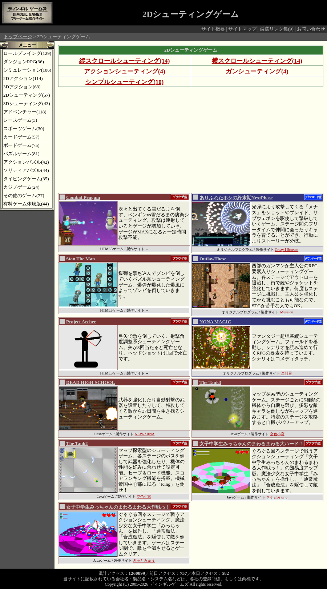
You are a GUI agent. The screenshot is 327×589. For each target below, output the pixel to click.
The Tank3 (210, 382)
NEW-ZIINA (145, 434)
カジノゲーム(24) (21, 187)
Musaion (286, 312)
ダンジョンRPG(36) (23, 61)
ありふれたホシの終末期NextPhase (236, 197)
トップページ (18, 36)
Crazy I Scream (287, 250)
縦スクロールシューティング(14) (124, 60)
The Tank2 (77, 443)
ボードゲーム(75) (21, 145)
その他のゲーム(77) (23, 195)
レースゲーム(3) (20, 120)
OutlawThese (212, 258)
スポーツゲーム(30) (23, 128)
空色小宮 (277, 434)
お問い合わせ (311, 29)
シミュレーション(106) (27, 70)
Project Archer (81, 321)
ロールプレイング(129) (27, 53)
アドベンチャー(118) (25, 112)
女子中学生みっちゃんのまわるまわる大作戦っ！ (118, 507)
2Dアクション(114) (23, 78)
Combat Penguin (83, 197)
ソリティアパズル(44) (26, 170)
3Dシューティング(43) (26, 103)
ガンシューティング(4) (257, 71)
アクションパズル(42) (26, 162)
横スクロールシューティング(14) (257, 60)
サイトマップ (242, 29)
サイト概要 (213, 29)
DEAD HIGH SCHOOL (90, 382)
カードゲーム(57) (21, 137)
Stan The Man (80, 258)
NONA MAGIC (215, 321)
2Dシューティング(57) (26, 95)
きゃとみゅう (277, 497)
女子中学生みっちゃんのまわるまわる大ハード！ (251, 443)
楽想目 (286, 373)
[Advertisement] (168, 140)
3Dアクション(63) (22, 86)
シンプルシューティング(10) (124, 82)
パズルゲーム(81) (21, 153)
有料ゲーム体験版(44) (26, 204)
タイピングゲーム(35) (26, 178)
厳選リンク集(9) (277, 29)
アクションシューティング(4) (124, 71)
